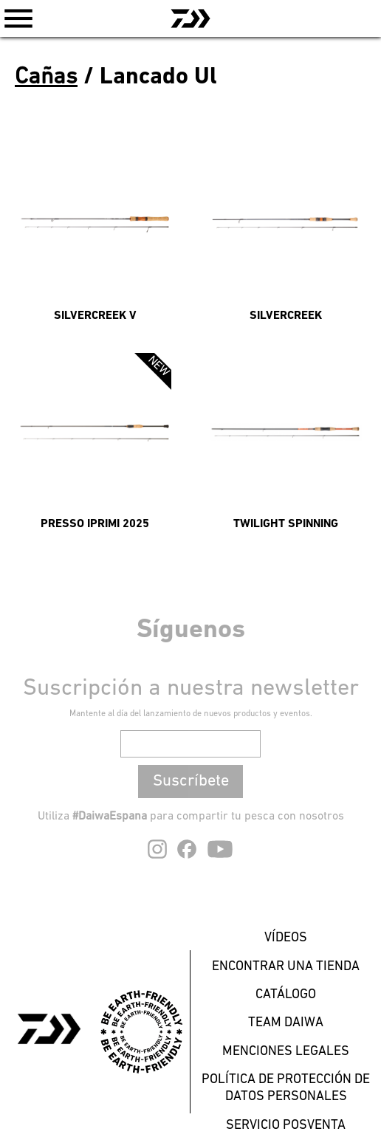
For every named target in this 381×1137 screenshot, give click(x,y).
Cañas (46, 77)
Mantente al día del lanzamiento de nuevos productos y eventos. (190, 714)
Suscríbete (191, 781)
